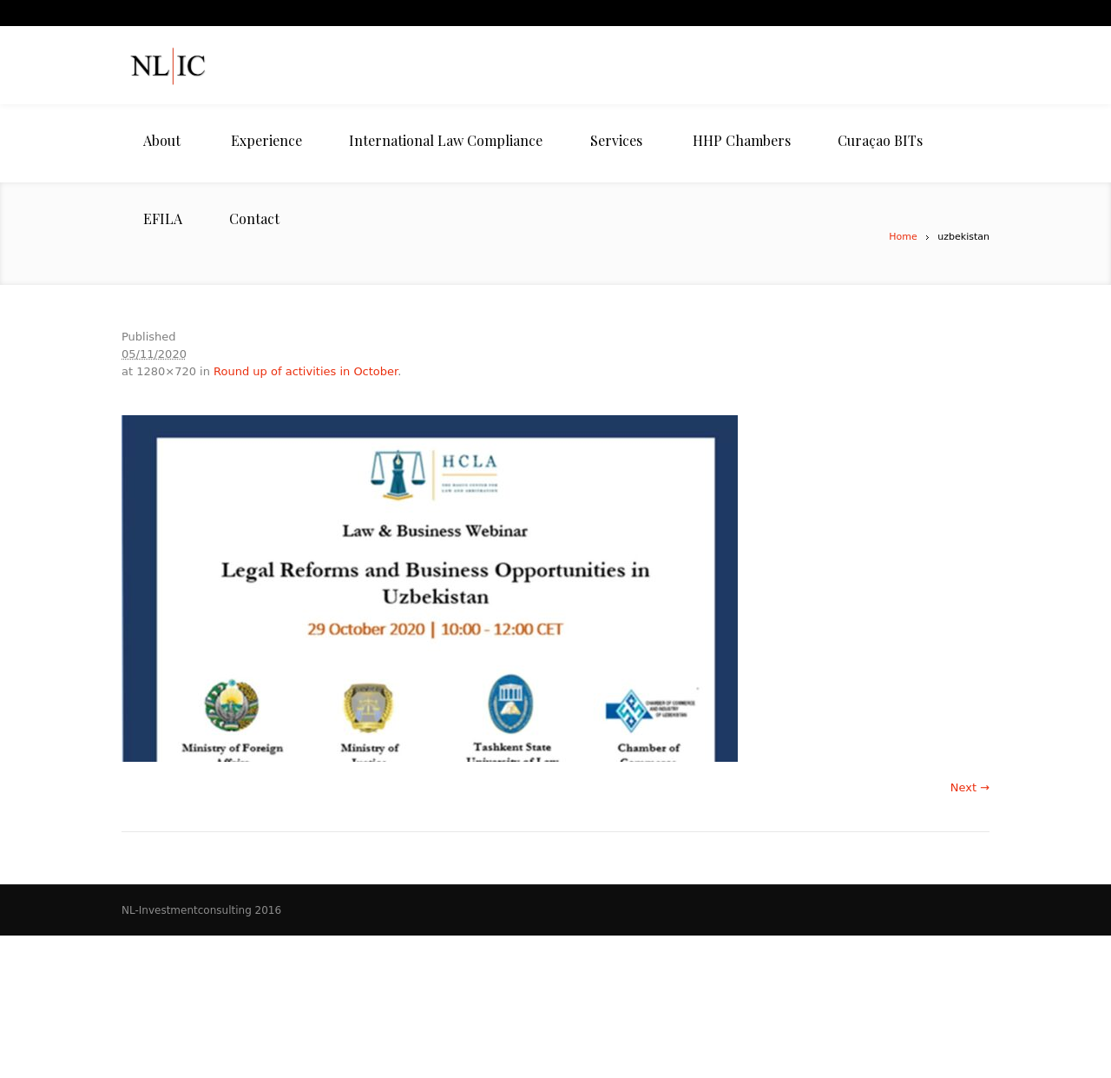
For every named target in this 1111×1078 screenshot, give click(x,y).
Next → (969, 787)
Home (903, 236)
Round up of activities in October (306, 371)
